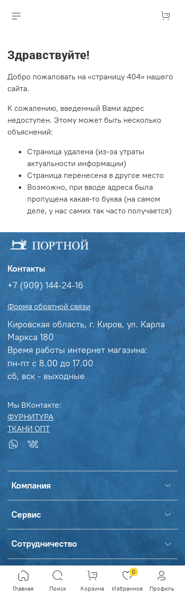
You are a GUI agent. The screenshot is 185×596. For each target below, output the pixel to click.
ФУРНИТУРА (30, 416)
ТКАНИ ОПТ (28, 428)
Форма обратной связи (48, 306)
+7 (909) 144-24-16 (45, 285)
